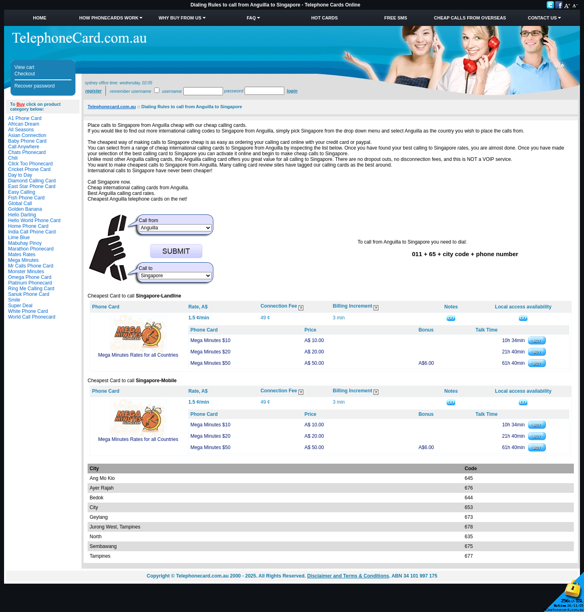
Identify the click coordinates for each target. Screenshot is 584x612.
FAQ (251, 17)
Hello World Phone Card (34, 220)
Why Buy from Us (180, 17)
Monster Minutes (26, 271)
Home (39, 17)
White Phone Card (28, 311)
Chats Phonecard (27, 152)
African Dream (23, 124)
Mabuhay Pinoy (25, 243)
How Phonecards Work (108, 17)
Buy (21, 104)
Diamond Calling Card (32, 181)
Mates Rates (21, 254)
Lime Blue (19, 237)
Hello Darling (22, 215)
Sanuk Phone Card (28, 294)
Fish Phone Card (26, 198)
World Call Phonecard (32, 317)
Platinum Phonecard (30, 283)
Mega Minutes (23, 260)
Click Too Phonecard (30, 164)
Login (292, 90)
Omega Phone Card (30, 277)
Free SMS (395, 17)
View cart (24, 67)
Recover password (35, 86)
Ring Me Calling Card (31, 288)
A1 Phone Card (24, 118)
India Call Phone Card (32, 232)
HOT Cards (324, 17)
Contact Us (542, 17)
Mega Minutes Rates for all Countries (138, 355)
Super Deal (20, 305)
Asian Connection (27, 135)
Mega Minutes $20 (210, 352)
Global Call (20, 203)
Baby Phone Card (27, 141)
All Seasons (21, 130)
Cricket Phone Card (29, 169)
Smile (14, 300)
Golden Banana (25, 209)
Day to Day (20, 175)
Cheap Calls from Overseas (470, 17)
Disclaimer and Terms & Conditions (348, 576)
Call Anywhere (23, 147)
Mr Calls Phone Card (30, 266)
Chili (12, 158)
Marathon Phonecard (31, 249)
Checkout (25, 74)
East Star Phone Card (32, 186)
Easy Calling (21, 192)
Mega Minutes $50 (210, 363)
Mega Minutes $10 (210, 340)
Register (93, 90)
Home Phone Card (28, 226)
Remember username (130, 91)
